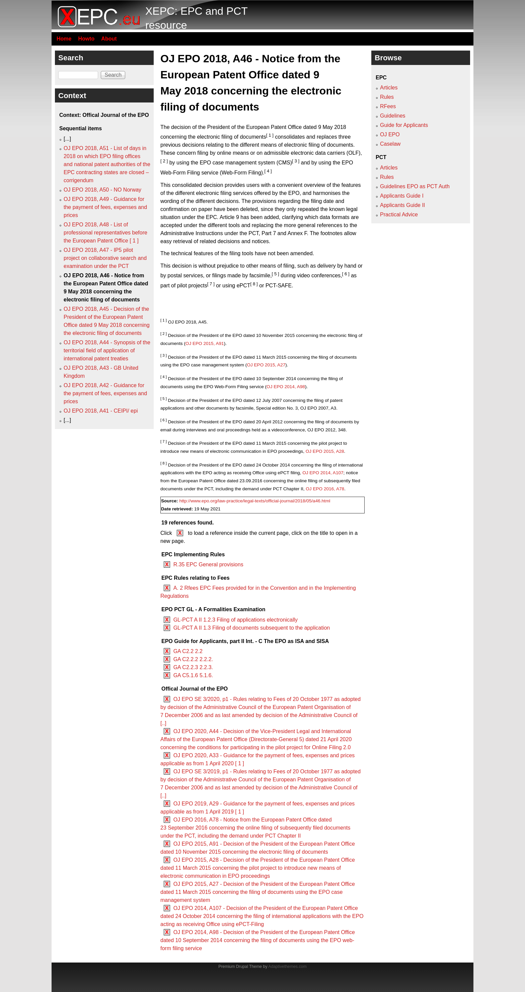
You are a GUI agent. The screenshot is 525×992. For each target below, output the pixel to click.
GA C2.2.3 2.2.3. (193, 667)
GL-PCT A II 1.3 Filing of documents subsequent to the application (251, 628)
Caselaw (390, 144)
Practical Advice (399, 214)
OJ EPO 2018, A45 (187, 322)
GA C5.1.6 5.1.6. (193, 675)
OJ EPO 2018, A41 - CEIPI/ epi (101, 411)
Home (64, 39)
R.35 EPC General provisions (208, 564)
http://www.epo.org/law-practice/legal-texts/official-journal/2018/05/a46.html (254, 500)
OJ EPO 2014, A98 (286, 386)
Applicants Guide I (402, 196)
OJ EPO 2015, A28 (325, 451)
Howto (86, 39)
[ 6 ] (345, 273)
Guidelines (392, 116)
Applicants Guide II (402, 205)
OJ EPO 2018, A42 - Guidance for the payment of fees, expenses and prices (105, 393)
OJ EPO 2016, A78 (325, 488)
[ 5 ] (275, 273)
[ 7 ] (211, 283)
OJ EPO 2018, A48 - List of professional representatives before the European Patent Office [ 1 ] (105, 232)
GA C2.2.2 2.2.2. (193, 659)
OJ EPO (390, 134)
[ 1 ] (270, 135)
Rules (387, 97)
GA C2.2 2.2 (188, 651)
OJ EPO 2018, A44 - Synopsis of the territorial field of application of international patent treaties (107, 350)
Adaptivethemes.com (287, 966)
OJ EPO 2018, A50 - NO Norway (102, 190)
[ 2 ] (164, 160)
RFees (388, 106)
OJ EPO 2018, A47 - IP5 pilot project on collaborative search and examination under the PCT (105, 258)
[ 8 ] (254, 283)
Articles (388, 87)
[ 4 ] (268, 170)
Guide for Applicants (404, 125)
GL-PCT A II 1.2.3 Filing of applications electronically (235, 620)
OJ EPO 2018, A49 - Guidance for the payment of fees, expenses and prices (105, 207)
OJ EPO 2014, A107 (322, 472)
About (109, 39)
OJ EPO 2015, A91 (204, 343)
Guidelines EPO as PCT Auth (415, 186)
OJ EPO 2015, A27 (266, 364)
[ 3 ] (295, 160)
